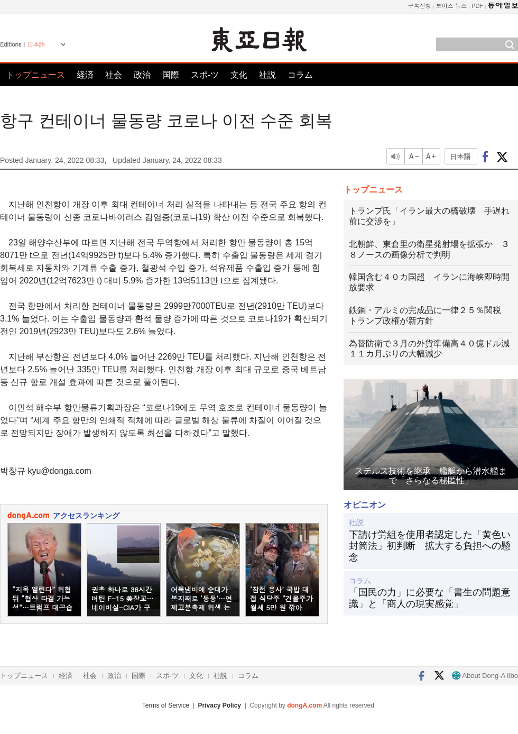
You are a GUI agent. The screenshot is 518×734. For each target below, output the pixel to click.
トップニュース (35, 74)
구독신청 (419, 6)
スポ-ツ (205, 74)
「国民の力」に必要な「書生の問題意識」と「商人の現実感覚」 (430, 598)
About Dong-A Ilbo (485, 676)
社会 (113, 74)
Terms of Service (165, 705)
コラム (300, 74)
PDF (477, 6)
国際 (170, 74)
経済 (85, 74)
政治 (142, 74)
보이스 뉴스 (451, 6)
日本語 (36, 44)
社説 (267, 74)
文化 (238, 74)
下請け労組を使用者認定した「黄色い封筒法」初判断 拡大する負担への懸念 (430, 546)
